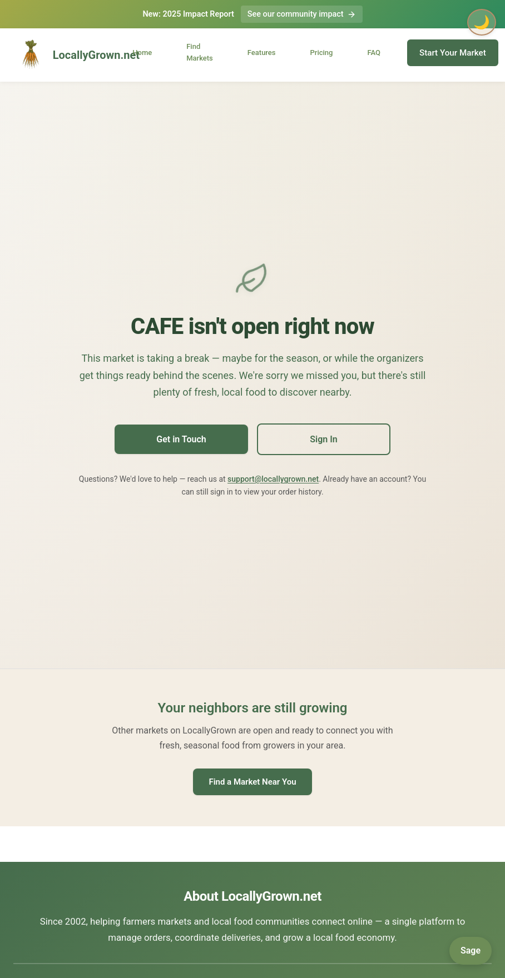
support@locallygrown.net (273, 479)
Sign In (323, 439)
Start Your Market (452, 53)
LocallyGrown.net (64, 55)
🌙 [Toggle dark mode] (481, 22)
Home (142, 52)
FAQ (373, 52)
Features (261, 52)
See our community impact (301, 14)
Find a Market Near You (252, 782)
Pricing (321, 52)
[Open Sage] (470, 951)
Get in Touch (181, 439)
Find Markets (199, 52)
